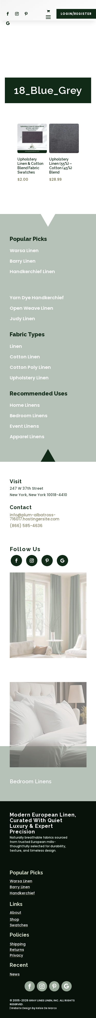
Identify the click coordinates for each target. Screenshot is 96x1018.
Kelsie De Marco (46, 1008)
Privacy (16, 955)
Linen (16, 346)
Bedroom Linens (28, 415)
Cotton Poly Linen (30, 367)
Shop (14, 919)
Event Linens (24, 426)
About (15, 912)
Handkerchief (22, 893)
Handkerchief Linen (32, 271)
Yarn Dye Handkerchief (37, 297)
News (15, 974)
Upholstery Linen (29, 377)
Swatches (19, 925)
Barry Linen (23, 261)
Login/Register (76, 14)
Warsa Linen (24, 250)
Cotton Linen (25, 356)
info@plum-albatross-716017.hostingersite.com (34, 517)
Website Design (21, 1008)
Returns (17, 949)
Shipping (18, 944)
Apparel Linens (27, 436)
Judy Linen (22, 318)
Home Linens (25, 405)
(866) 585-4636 (26, 525)
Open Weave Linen (31, 308)
